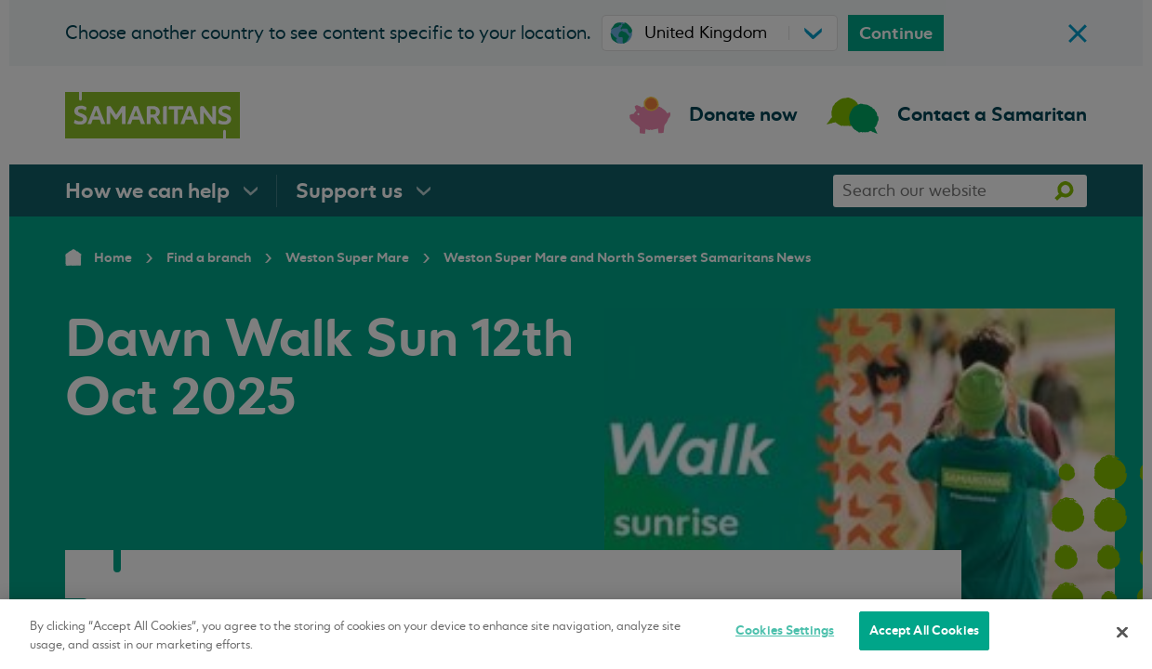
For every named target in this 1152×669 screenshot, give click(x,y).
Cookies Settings (784, 630)
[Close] (1122, 631)
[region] (576, 634)
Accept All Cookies (924, 630)
